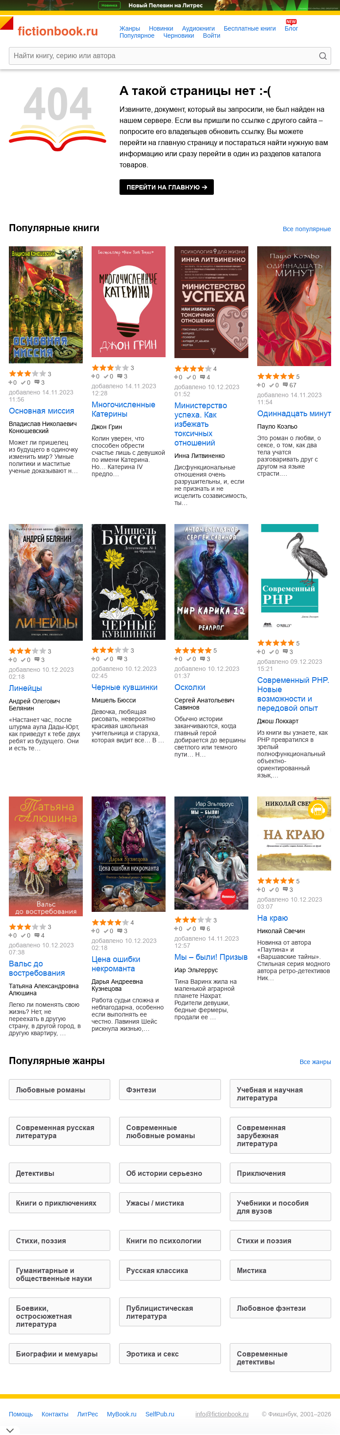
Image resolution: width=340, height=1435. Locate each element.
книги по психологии (163, 1241)
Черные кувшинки (125, 687)
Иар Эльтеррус (196, 970)
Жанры (130, 28)
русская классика (157, 1270)
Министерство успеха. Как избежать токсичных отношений (200, 424)
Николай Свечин (281, 930)
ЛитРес (87, 1414)
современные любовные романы (160, 1131)
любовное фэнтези (271, 1308)
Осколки (189, 687)
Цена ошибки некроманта (116, 964)
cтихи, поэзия (41, 1241)
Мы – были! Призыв (211, 957)
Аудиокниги (198, 28)
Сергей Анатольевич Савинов (204, 704)
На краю (272, 918)
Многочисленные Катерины (123, 409)
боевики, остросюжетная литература (44, 1316)
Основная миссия (41, 410)
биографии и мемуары (57, 1354)
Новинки (161, 28)
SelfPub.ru (159, 1414)
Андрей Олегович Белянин (34, 705)
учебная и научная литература (270, 1094)
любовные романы (50, 1090)
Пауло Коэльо (277, 426)
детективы (35, 1173)
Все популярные (307, 229)
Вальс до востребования (37, 968)
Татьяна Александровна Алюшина (44, 989)
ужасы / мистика (155, 1203)
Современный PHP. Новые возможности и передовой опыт (293, 694)
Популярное (137, 35)
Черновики (178, 35)
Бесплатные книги (250, 28)
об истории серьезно (164, 1173)
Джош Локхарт (277, 721)
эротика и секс (152, 1354)
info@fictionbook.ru (221, 1414)
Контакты (55, 1414)
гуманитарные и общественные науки (54, 1274)
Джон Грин (107, 426)
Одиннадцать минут (294, 413)
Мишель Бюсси (114, 700)
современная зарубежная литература (261, 1135)
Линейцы (25, 688)
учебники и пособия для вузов (273, 1207)
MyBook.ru (122, 1414)
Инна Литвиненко (199, 455)
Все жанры (315, 1061)
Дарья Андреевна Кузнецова (117, 985)
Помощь (21, 1414)
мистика (252, 1270)
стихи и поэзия (264, 1241)
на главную (163, 187)
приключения (261, 1173)
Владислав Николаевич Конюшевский (43, 427)
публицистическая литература (159, 1312)
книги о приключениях (56, 1203)
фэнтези (141, 1090)
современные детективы (262, 1358)
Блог (291, 28)
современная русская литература (55, 1131)
